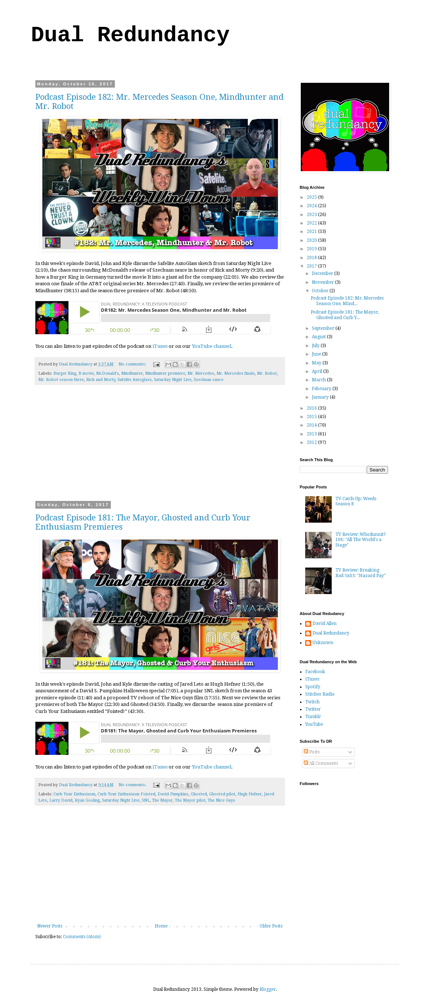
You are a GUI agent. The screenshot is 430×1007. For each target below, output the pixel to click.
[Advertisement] (160, 448)
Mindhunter (132, 373)
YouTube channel (211, 346)
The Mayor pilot (190, 800)
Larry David (61, 800)
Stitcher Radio (320, 694)
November (323, 282)
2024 (312, 205)
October (320, 290)
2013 (312, 434)
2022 (312, 223)
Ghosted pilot (222, 794)
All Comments (321, 763)
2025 (312, 197)
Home (161, 926)
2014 (312, 425)
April (317, 371)
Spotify (312, 686)
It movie (86, 373)
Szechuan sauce (208, 379)
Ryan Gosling (87, 800)
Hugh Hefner (249, 794)
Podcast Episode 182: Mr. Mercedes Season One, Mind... (347, 301)
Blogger (268, 989)
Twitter (313, 709)
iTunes (160, 346)
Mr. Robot (267, 373)
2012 (312, 442)
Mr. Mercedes (200, 373)
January (321, 397)
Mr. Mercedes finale (235, 373)
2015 (312, 416)
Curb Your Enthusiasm (74, 794)
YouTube (314, 724)
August (319, 336)
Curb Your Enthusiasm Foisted (126, 794)
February (322, 388)
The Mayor (162, 800)
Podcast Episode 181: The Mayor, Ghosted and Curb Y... (345, 315)
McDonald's (107, 373)
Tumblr (313, 716)
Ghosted (199, 794)
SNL (146, 800)
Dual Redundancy (130, 35)
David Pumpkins (173, 794)
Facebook (315, 671)
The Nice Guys (221, 800)
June (317, 354)
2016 (312, 408)
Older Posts (271, 926)
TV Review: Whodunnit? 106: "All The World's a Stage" (360, 540)
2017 (312, 266)
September (323, 328)
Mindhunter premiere (165, 373)
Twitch (312, 701)
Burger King (64, 373)
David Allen (324, 623)
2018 (312, 257)
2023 (312, 214)
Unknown (323, 642)
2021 (312, 231)
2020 (312, 240)
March (319, 379)
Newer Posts (49, 926)
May (317, 362)
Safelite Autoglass (134, 379)
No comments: (133, 364)
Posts (312, 752)
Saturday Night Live (172, 379)
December (323, 273)
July (316, 345)
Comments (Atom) (82, 936)
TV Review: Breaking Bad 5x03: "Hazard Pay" (360, 573)
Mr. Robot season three (61, 379)
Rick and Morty (100, 379)
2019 (312, 248)
